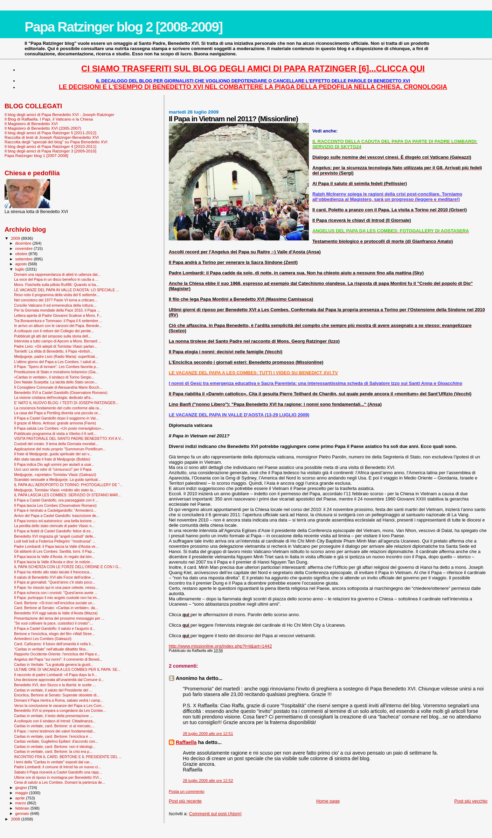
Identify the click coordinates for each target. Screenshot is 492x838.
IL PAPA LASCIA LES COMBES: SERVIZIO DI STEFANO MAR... (67, 495)
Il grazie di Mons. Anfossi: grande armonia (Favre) (55, 423)
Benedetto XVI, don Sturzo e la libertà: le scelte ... (55, 685)
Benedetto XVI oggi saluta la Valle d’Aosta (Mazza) (56, 613)
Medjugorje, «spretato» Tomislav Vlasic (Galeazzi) (55, 474)
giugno (21, 787)
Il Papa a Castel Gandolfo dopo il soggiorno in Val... (56, 418)
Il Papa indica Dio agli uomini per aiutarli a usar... (54, 464)
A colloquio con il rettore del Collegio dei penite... (54, 331)
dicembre (24, 243)
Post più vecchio (470, 801)
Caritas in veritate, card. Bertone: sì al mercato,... (54, 726)
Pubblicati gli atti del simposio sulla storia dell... (52, 336)
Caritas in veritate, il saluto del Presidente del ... (53, 690)
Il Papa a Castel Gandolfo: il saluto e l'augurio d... (54, 628)
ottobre (22, 254)
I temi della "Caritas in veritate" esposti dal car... (53, 762)
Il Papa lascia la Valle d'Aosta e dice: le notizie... (53, 562)
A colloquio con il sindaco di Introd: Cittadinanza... (55, 721)
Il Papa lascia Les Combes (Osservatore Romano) (55, 505)
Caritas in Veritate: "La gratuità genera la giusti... (53, 664)
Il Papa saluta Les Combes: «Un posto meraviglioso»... (59, 428)
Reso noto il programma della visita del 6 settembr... (56, 295)
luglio (20, 269)
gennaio (22, 813)
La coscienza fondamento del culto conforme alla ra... (58, 408)
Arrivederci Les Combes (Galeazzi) (42, 638)
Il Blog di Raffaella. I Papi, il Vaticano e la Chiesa (49, 119)
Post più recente (185, 801)
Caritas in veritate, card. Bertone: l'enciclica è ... (53, 736)
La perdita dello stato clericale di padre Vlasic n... (54, 526)
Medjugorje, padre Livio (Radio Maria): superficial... (56, 356)
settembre (24, 259)
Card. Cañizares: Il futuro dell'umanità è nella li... (53, 644)
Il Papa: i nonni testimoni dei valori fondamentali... (55, 731)
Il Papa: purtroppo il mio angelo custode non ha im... (57, 597)
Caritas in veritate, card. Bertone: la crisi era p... (53, 751)
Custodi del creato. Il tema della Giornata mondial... (56, 444)
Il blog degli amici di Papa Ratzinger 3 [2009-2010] (50, 151)
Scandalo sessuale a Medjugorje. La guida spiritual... (57, 479)
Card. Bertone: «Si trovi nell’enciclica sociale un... (54, 603)
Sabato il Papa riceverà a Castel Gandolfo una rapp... (58, 772)
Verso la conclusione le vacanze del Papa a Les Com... (59, 705)
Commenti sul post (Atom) (215, 813)
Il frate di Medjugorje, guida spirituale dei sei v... (53, 454)
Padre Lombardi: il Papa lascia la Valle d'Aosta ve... (56, 546)
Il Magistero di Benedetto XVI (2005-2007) (43, 128)
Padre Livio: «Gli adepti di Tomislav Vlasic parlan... (55, 346)
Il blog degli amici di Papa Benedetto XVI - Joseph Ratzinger (59, 114)
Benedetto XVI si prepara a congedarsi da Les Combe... (60, 710)
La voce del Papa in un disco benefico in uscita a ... (56, 279)
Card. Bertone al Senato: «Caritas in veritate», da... (56, 608)
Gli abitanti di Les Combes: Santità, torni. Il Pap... (54, 551)
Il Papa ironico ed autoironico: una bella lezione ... (55, 521)
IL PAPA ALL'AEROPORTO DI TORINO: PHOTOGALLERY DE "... (68, 485)
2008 (16, 819)
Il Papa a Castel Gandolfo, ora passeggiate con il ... (56, 500)
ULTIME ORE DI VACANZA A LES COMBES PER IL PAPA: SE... (67, 669)
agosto (21, 264)
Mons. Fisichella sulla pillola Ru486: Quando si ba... (56, 284)
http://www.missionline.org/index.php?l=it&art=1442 (220, 646)
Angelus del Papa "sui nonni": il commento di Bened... (58, 659)
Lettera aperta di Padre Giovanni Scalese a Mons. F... (58, 315)
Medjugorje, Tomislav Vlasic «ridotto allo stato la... (55, 490)
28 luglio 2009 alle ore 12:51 (208, 733)
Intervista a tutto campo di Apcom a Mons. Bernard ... (57, 341)
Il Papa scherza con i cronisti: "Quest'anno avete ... (56, 593)
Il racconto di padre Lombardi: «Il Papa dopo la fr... (55, 675)
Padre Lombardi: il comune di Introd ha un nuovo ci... (57, 767)
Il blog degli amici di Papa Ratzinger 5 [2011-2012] (50, 132)
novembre (24, 248)
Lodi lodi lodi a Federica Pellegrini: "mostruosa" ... (55, 541)
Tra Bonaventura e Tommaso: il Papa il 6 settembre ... (58, 321)
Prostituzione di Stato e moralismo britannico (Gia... (56, 372)
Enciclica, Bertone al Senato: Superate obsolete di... (56, 695)
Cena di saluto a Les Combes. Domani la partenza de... (59, 782)
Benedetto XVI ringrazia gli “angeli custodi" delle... (55, 536)
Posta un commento (187, 791)
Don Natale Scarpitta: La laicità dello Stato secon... (55, 382)
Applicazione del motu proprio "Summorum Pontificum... (60, 449)
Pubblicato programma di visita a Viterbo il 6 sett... (55, 433)
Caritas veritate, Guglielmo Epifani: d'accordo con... (56, 741)
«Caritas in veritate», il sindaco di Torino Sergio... (54, 377)
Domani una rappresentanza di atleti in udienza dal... (57, 274)
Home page (328, 801)
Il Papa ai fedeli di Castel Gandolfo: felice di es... (53, 531)
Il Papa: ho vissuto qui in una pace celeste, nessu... (56, 587)
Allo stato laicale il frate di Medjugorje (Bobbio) (52, 459)
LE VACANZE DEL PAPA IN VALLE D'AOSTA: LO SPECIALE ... (66, 290)
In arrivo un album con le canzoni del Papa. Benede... (58, 325)
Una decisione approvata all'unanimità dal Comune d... (59, 679)
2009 (16, 238)
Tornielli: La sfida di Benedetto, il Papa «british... (53, 351)
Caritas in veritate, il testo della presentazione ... (53, 716)
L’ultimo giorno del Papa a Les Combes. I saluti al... (56, 362)
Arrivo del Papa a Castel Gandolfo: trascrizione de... (56, 515)
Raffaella (186, 742)
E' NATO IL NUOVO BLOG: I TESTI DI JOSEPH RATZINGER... (66, 403)
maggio (22, 793)
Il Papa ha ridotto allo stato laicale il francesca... (53, 572)
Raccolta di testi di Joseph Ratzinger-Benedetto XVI (52, 137)
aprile (20, 798)
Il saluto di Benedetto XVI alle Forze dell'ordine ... (54, 577)
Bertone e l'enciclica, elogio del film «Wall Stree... (54, 634)
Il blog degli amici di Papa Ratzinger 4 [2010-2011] (50, 146)
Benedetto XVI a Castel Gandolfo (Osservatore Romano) (60, 392)
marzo (21, 803)
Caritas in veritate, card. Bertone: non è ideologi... (54, 746)
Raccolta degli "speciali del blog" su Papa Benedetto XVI (56, 141)
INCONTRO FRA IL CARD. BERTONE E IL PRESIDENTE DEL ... (68, 757)
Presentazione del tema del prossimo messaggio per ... (59, 618)
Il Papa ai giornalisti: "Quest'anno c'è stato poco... (54, 582)
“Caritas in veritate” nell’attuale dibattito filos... (51, 649)
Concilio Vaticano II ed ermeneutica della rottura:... (55, 305)
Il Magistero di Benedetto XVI (31, 123)
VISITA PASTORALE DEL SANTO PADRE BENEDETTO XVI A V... (69, 438)
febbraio (22, 808)
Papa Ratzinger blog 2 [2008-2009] (123, 26)
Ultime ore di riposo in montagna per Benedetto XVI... (58, 777)
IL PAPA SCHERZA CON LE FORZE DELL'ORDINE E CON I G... (67, 567)
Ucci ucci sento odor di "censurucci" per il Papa (52, 469)
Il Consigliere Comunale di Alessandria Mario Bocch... (58, 387)
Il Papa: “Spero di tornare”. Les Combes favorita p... (56, 367)
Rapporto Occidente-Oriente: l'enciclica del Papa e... (57, 654)
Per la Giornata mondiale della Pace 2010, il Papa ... (57, 310)
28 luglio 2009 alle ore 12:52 (208, 780)
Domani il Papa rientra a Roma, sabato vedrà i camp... (58, 700)
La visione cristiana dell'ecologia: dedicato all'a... (53, 397)
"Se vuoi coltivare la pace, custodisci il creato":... (53, 623)
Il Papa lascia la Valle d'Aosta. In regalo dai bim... (54, 556)
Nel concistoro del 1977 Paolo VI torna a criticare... (55, 300)
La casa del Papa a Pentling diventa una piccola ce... (57, 413)
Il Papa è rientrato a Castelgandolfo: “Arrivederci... (55, 510)
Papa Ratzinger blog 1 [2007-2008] (36, 155)
